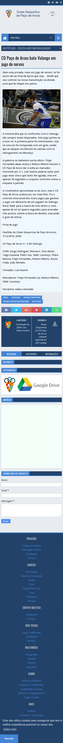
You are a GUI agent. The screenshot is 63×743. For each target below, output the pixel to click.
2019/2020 (15, 297)
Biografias (31, 667)
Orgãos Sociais (31, 697)
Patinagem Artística (31, 549)
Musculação (31, 571)
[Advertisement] (32, 26)
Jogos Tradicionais (31, 632)
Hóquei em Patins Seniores (16, 301)
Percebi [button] (9, 738)
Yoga (31, 592)
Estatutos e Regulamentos (31, 693)
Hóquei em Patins (32, 297)
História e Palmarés (31, 680)
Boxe (31, 584)
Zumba (31, 580)
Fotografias (31, 654)
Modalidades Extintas (32, 689)
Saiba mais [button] (9, 729)
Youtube (31, 658)
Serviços (31, 558)
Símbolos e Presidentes (31, 685)
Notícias (36, 301)
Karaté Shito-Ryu (31, 588)
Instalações (31, 554)
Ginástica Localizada (31, 576)
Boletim (31, 663)
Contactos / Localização (31, 715)
